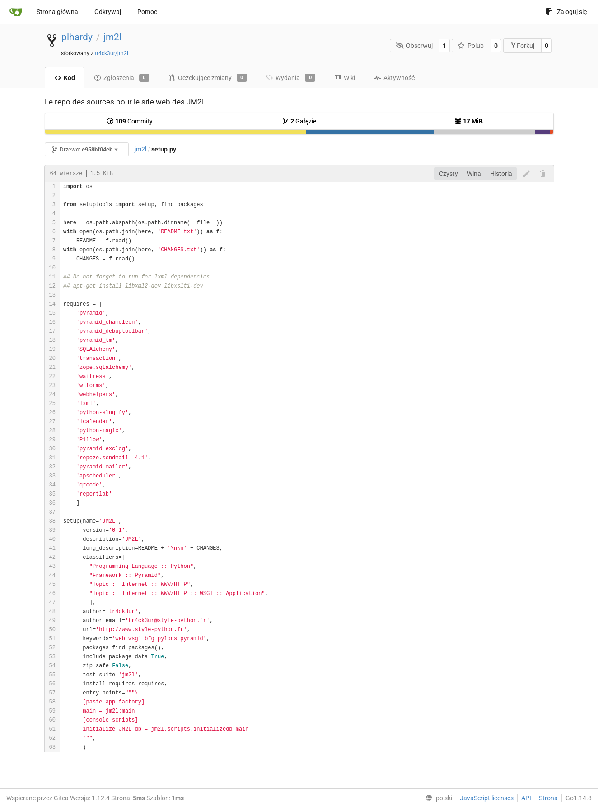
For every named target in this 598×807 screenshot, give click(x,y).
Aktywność (394, 77)
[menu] (437, 798)
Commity (130, 121)
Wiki (344, 77)
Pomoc (147, 11)
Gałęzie (299, 121)
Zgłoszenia (122, 78)
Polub (471, 45)
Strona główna (57, 11)
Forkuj (522, 45)
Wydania (290, 78)
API (526, 798)
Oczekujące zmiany (207, 78)
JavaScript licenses (487, 798)
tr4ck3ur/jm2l (111, 53)
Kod (64, 77)
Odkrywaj (107, 11)
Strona (548, 798)
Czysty (448, 173)
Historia (501, 173)
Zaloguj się (566, 11)
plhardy (77, 37)
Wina (474, 173)
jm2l (112, 37)
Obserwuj (414, 45)
